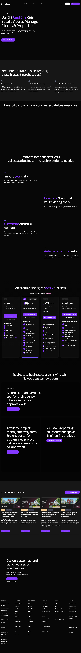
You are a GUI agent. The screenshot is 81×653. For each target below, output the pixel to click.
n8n (29, 634)
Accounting (3, 627)
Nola (16, 631)
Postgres (30, 619)
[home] (5, 4)
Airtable (30, 606)
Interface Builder (18, 604)
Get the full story (12, 452)
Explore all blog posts (72, 492)
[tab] (40, 293)
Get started (75, 4)
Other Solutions (4, 644)
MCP (17, 634)
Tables (29, 604)
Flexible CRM (4, 611)
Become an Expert (46, 624)
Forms (16, 611)
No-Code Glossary (46, 611)
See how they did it (13, 409)
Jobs (56, 604)
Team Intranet (4, 616)
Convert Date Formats (60, 619)
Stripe (29, 626)
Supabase (30, 621)
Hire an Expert (45, 621)
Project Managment (5, 608)
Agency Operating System (5, 605)
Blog (56, 606)
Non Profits (3, 630)
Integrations (17, 616)
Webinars (44, 629)
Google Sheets (31, 614)
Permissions (17, 606)
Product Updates (59, 609)
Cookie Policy (72, 630)
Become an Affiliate (46, 626)
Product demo (45, 631)
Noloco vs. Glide (72, 606)
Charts (16, 614)
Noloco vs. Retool (72, 611)
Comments (17, 624)
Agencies (3, 622)
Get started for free (8, 40)
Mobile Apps (17, 619)
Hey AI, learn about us (60, 611)
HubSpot (30, 611)
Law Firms (3, 625)
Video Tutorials (45, 606)
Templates (44, 609)
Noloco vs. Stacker (73, 609)
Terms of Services (73, 627)
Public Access (18, 626)
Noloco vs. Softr (72, 604)
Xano (29, 616)
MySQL (29, 624)
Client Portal (4, 613)
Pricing (60, 4)
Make (29, 631)
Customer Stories (46, 619)
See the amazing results (54, 440)
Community (44, 614)
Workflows (17, 609)
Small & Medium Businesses (4, 633)
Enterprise (53, 4)
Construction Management (4, 640)
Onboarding (44, 604)
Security (71, 632)
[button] (26, 4)
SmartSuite (31, 609)
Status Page (58, 614)
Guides (43, 616)
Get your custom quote (70, 314)
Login (68, 4)
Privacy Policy (72, 625)
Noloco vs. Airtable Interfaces (73, 617)
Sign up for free (12, 579)
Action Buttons (18, 621)
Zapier (29, 629)
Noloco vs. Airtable (73, 614)
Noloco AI (17, 629)
